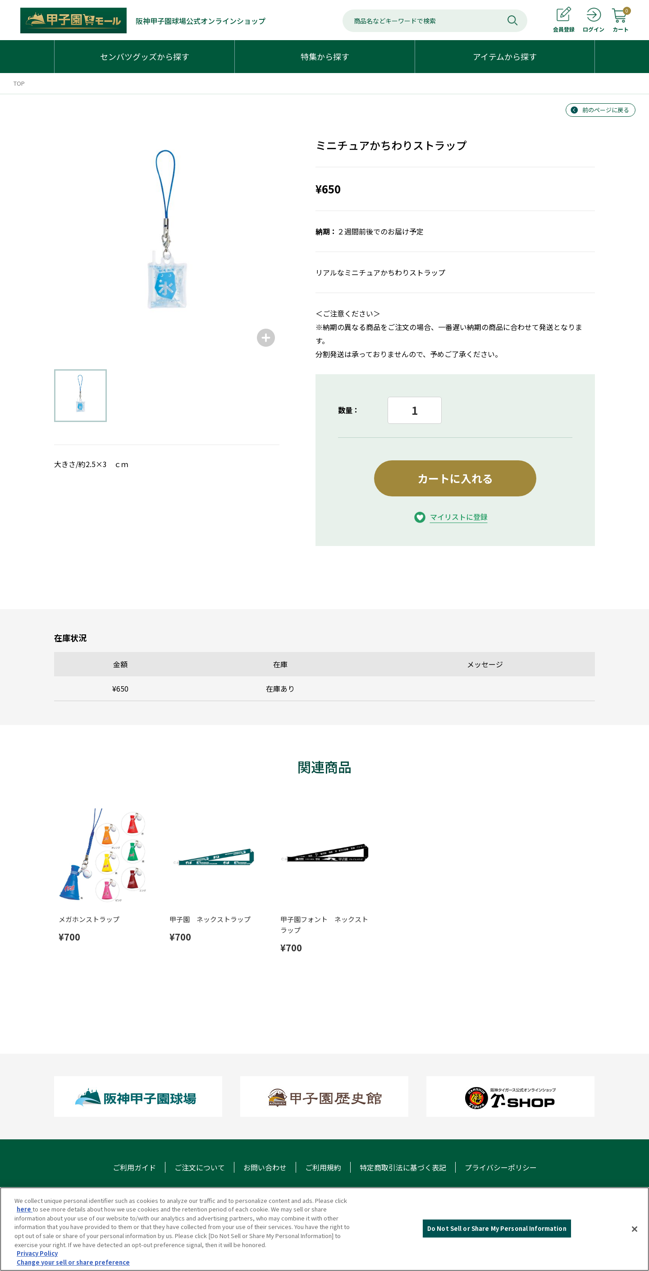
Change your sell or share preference (73, 1263)
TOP (19, 83)
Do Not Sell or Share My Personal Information (497, 1229)
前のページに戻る (605, 110)
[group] (166, 238)
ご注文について (199, 1167)
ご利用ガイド (134, 1167)
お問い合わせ (265, 1167)
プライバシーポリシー (501, 1167)
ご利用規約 (323, 1167)
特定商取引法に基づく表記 (403, 1167)
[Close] (634, 1230)
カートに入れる (455, 478)
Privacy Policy (37, 1254)
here (24, 1210)
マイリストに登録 (459, 516)
